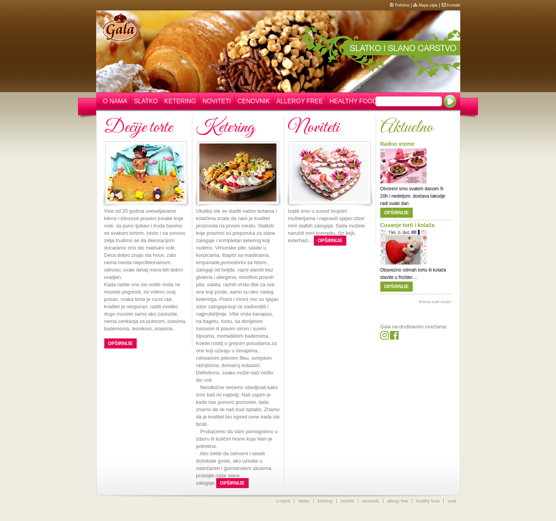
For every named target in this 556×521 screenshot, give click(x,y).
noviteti (347, 501)
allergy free (397, 501)
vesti (452, 501)
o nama (283, 501)
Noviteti (216, 101)
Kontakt (451, 5)
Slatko (146, 101)
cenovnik (370, 501)
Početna (399, 5)
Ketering (180, 101)
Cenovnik (253, 101)
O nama (115, 101)
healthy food (427, 501)
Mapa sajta (425, 5)
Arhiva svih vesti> (435, 302)
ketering (324, 501)
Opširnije (120, 343)
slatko (303, 501)
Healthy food (353, 101)
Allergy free (299, 101)
